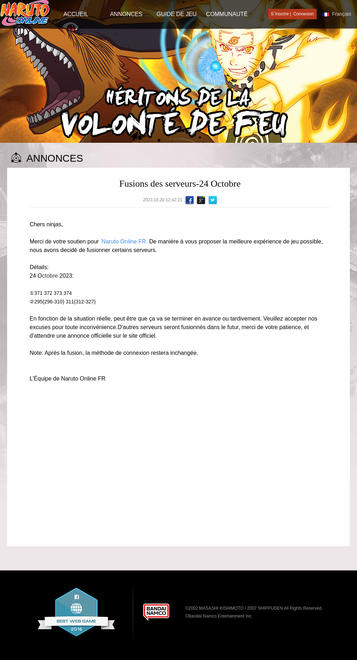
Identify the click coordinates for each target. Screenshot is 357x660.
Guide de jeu (176, 14)
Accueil (76, 14)
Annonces (126, 14)
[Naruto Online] (25, 13)
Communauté (226, 14)
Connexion (303, 13)
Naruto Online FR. (125, 241)
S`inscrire (280, 13)
